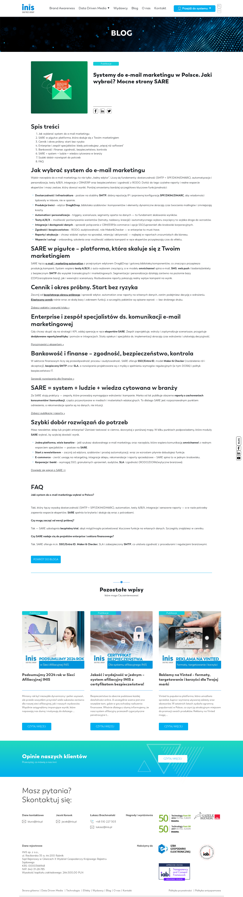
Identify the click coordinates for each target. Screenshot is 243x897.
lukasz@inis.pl (104, 827)
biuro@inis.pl (35, 821)
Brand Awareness (62, 8)
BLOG (239, 441)
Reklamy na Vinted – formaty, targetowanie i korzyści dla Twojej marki (188, 679)
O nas (146, 8)
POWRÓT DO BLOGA (45, 559)
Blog (134, 8)
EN (219, 11)
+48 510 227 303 (106, 821)
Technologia (73, 890)
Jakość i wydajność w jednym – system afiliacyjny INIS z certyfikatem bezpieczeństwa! (117, 679)
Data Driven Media (94, 8)
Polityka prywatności (180, 890)
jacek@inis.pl (69, 821)
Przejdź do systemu (194, 8)
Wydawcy (121, 8)
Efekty (86, 890)
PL (219, 6)
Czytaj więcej (37, 726)
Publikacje (106, 63)
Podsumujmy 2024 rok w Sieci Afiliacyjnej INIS (48, 677)
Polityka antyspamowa (208, 890)
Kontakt (160, 8)
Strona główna (30, 890)
